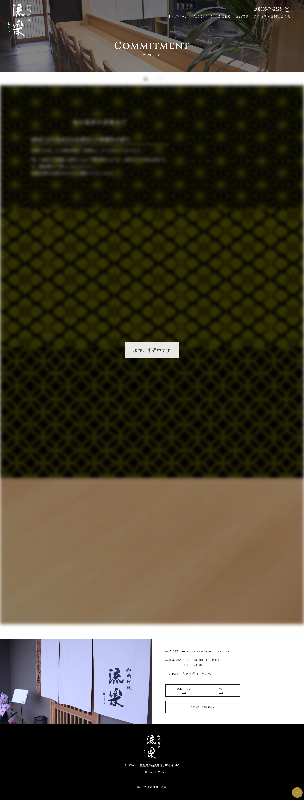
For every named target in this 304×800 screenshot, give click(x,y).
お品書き (237, 14)
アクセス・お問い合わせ (267, 14)
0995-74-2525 (263, 7)
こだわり (219, 14)
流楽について (197, 14)
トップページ (173, 14)
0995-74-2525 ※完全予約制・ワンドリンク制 (216, 651)
